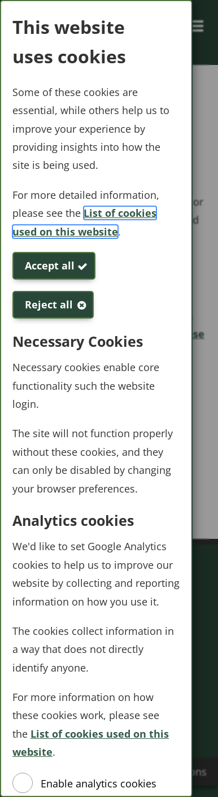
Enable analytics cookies (98, 783)
